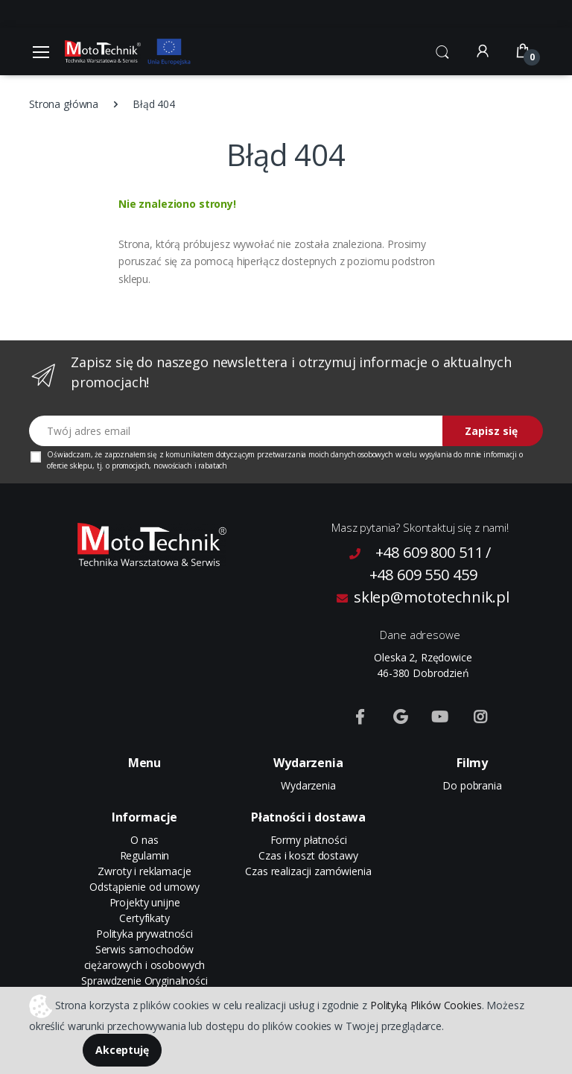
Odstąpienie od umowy (144, 887)
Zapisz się (491, 431)
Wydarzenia (308, 785)
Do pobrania (471, 785)
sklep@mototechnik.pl (423, 597)
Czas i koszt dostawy (308, 855)
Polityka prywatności (144, 934)
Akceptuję (122, 1050)
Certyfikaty (144, 918)
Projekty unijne (144, 902)
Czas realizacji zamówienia (308, 871)
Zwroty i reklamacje (144, 871)
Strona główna (63, 104)
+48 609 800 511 (429, 552)
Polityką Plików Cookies (426, 1004)
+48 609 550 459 (423, 575)
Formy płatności (308, 840)
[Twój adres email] (236, 431)
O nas (144, 840)
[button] (442, 50)
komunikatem (189, 454)
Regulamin (145, 855)
